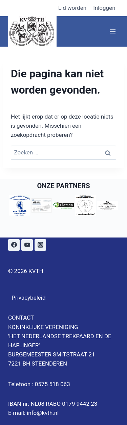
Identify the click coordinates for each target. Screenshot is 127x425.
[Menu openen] (112, 31)
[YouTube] (27, 245)
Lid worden (72, 7)
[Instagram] (40, 245)
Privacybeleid (28, 297)
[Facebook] (14, 245)
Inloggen (104, 7)
